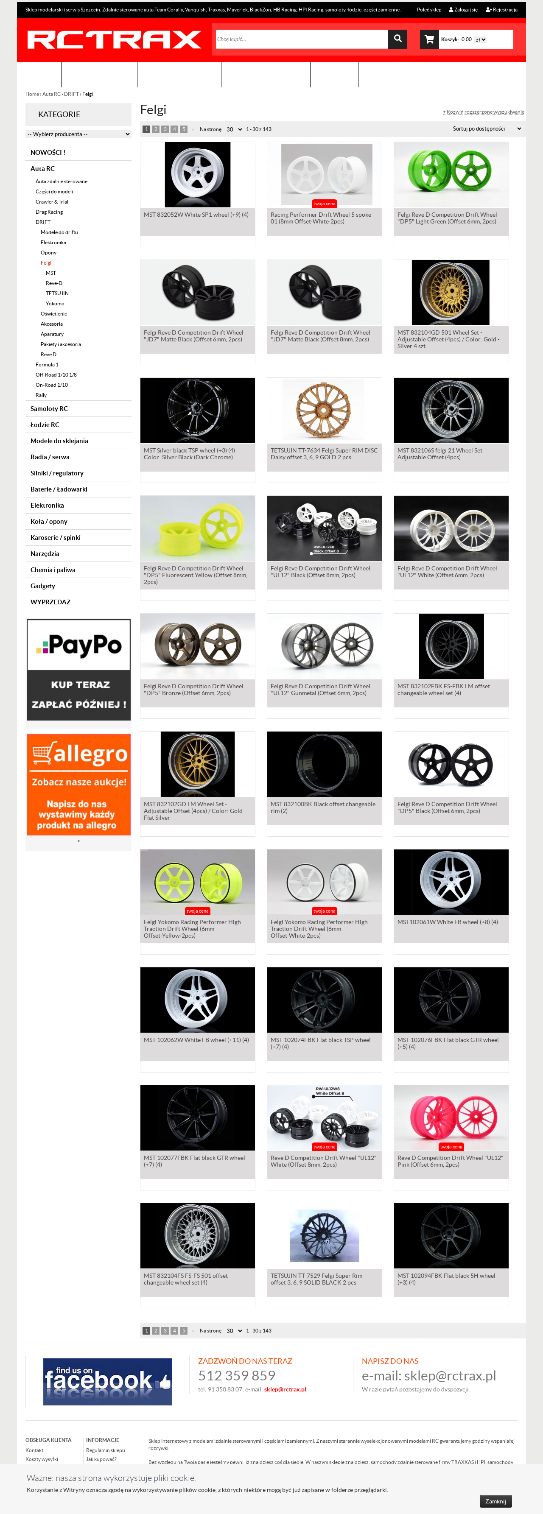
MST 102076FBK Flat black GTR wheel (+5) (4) (448, 1044)
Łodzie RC (45, 424)
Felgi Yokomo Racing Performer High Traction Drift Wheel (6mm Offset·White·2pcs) (319, 929)
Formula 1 (47, 364)
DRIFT (71, 94)
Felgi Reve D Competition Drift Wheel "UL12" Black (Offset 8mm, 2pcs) (320, 572)
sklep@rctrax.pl (450, 1375)
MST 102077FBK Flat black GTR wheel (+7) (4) (194, 1162)
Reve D (48, 354)
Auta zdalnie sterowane (61, 181)
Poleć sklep (429, 9)
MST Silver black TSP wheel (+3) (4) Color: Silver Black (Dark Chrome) (189, 454)
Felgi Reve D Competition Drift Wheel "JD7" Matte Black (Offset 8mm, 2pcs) (320, 337)
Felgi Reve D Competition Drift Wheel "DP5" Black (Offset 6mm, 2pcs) (447, 808)
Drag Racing (49, 212)
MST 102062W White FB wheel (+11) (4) (196, 1040)
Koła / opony (49, 521)
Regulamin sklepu (105, 1450)
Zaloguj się (463, 9)
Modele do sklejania (59, 440)
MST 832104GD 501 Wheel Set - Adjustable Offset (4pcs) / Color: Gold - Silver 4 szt (448, 340)
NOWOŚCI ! (48, 152)
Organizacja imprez (179, 74)
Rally (41, 395)
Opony (48, 252)
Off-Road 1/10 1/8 (56, 374)
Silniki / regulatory (57, 473)
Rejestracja (502, 9)
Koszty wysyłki (41, 1459)
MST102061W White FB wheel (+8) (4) (447, 922)
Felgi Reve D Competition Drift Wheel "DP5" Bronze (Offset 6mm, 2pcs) (194, 690)
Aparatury (52, 334)
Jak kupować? (101, 1459)
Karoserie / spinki (56, 537)
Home (32, 94)
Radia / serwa (50, 457)
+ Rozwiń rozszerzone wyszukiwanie (483, 112)
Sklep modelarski (99, 74)
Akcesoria (52, 324)
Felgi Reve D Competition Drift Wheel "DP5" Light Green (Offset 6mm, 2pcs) (447, 219)
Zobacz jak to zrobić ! (266, 74)
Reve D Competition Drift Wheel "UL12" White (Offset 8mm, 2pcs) (324, 1162)
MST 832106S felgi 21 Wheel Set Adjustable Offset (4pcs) (439, 454)
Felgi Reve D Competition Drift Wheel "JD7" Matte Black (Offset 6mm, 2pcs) (194, 337)
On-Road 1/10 (52, 385)
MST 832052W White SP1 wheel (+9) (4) (196, 215)
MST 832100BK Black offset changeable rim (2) (323, 808)
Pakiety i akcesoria (61, 344)
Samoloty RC (49, 408)
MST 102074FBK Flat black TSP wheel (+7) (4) (321, 1044)
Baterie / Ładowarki (59, 489)
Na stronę (210, 129)
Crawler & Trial (52, 201)
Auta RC (51, 94)
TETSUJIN (57, 293)
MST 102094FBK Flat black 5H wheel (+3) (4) (446, 1280)
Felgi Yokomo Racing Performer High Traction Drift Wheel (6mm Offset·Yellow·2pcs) (192, 929)
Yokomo (55, 303)
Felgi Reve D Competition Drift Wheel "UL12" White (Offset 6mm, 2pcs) (447, 572)
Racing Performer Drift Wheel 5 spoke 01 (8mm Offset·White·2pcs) (321, 219)
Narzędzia (45, 553)
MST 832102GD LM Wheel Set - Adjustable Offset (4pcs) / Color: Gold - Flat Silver (195, 812)
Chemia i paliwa (53, 569)
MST (51, 273)
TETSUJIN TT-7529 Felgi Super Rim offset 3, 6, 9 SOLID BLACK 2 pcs (316, 1280)
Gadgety (43, 585)
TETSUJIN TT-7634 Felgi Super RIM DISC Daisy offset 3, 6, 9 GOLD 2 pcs (324, 454)
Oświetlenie (54, 313)
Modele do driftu (59, 232)
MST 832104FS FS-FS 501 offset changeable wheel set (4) (186, 1280)
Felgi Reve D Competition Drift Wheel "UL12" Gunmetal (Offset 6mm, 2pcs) (320, 690)
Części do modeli (54, 191)
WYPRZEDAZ (50, 602)
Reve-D (54, 283)
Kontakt (334, 74)
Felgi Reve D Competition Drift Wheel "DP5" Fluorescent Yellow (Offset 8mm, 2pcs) (195, 576)
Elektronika (53, 242)
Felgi (46, 262)
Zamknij (496, 1501)
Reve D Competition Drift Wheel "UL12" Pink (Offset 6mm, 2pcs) (450, 1162)
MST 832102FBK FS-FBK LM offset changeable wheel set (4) (443, 690)
